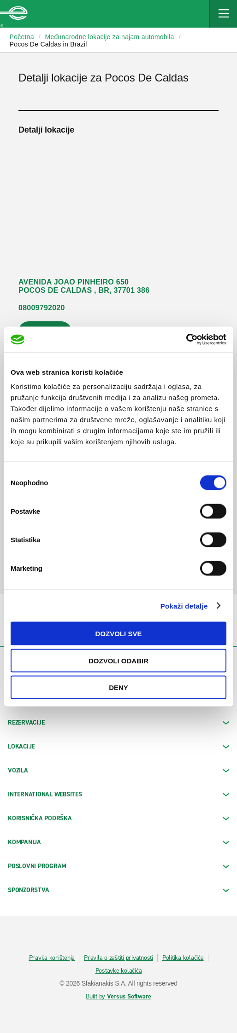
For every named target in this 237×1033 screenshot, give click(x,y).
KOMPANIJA (118, 842)
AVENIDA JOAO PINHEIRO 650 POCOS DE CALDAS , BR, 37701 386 (83, 286)
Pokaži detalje (184, 605)
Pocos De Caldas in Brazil (48, 44)
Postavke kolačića (118, 971)
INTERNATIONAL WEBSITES (118, 794)
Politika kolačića (183, 958)
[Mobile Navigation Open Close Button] (223, 14)
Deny (118, 687)
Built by (118, 996)
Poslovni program (118, 866)
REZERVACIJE (118, 722)
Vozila (118, 770)
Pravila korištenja (52, 958)
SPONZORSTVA (118, 890)
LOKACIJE (118, 746)
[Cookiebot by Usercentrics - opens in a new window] (186, 340)
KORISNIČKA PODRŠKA (118, 818)
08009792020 (41, 308)
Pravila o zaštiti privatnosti (118, 958)
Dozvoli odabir (118, 660)
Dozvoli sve (118, 634)
